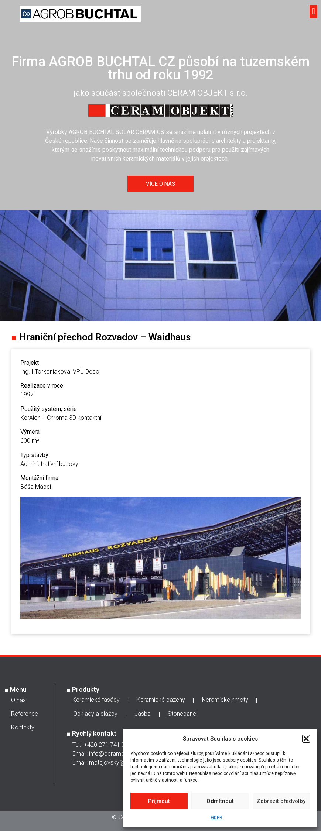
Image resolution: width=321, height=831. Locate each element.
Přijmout (159, 801)
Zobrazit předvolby (281, 801)
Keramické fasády (96, 699)
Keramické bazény (161, 699)
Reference (24, 713)
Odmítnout (220, 801)
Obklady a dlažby (95, 713)
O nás (18, 700)
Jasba (142, 713)
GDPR (216, 817)
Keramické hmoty (225, 699)
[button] (306, 738)
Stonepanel (182, 713)
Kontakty (22, 727)
